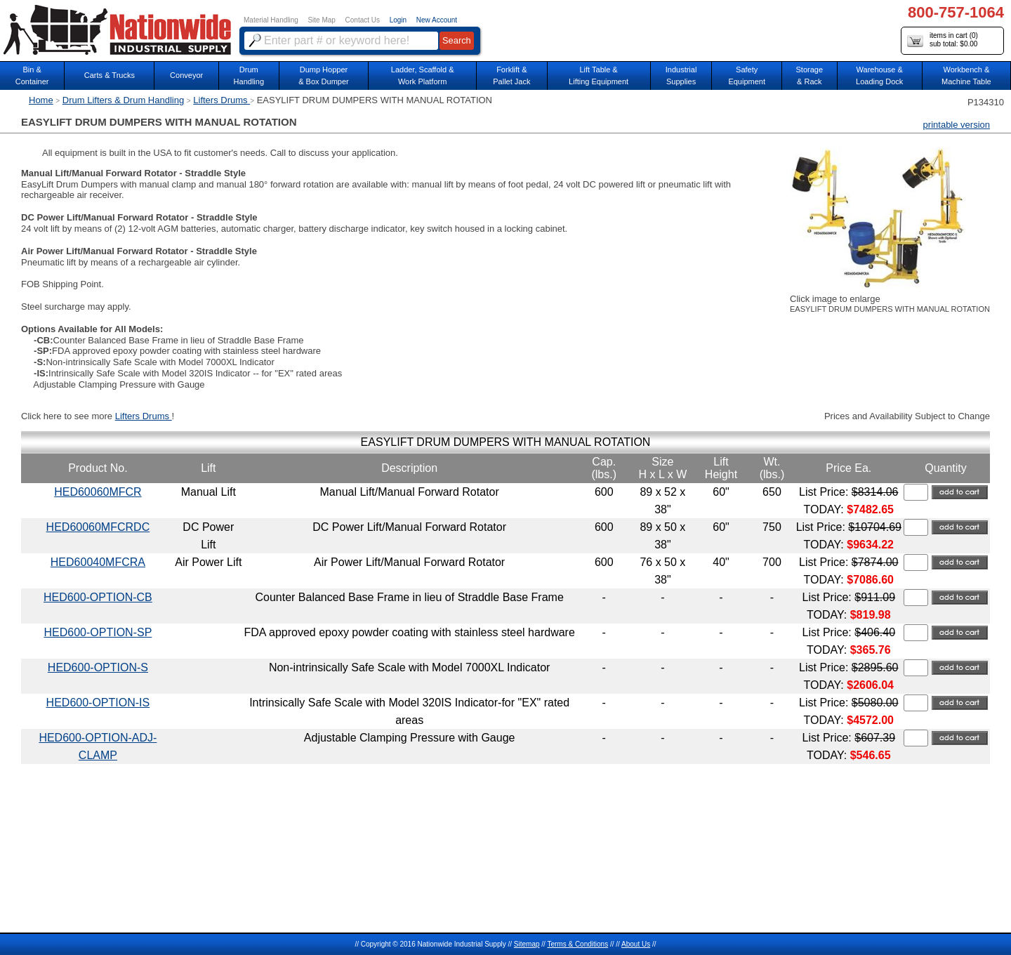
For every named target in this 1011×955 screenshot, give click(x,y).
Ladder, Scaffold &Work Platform (422, 75)
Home (41, 100)
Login (398, 20)
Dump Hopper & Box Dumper (323, 75)
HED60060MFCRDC (98, 527)
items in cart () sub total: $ (942, 40)
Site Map (321, 20)
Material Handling (271, 20)
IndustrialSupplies (681, 75)
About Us (635, 944)
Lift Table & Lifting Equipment (598, 75)
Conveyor (186, 75)
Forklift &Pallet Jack (511, 75)
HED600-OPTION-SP (98, 632)
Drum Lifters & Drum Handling (123, 100)
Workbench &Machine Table (966, 75)
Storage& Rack (810, 75)
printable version (956, 124)
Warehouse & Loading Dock (879, 75)
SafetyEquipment (746, 75)
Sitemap (527, 944)
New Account (436, 20)
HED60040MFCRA (98, 562)
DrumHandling (249, 75)
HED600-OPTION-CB (98, 597)
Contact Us (362, 20)
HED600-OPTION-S (98, 667)
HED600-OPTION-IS (98, 703)
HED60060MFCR (97, 492)
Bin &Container (32, 75)
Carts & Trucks (109, 75)
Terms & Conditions (577, 944)
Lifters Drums (221, 100)
